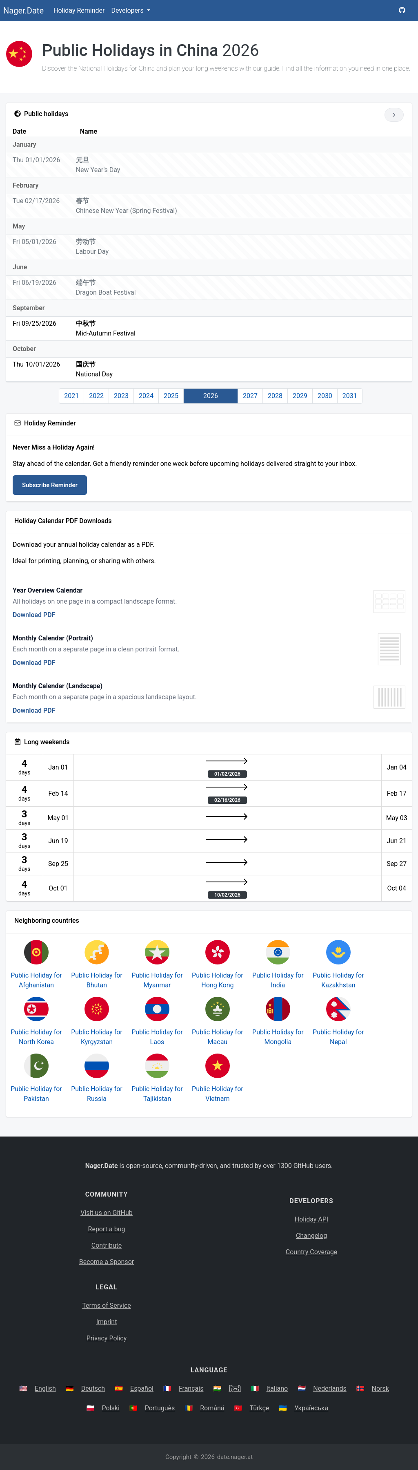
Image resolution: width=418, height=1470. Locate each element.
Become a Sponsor (106, 1262)
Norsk (380, 1388)
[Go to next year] (394, 115)
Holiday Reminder (79, 10)
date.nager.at (235, 1457)
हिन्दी (235, 1388)
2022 (96, 396)
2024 (146, 396)
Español (141, 1388)
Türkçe (259, 1408)
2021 (71, 396)
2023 (121, 396)
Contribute (106, 1245)
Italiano (277, 1388)
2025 (171, 396)
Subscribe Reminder (50, 485)
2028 (275, 396)
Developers (128, 10)
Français (191, 1388)
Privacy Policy (107, 1338)
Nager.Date (23, 11)
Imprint (106, 1322)
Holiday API (311, 1219)
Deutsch (93, 1388)
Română (212, 1408)
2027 (250, 396)
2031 (349, 396)
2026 (210, 396)
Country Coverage (311, 1252)
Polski (111, 1408)
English (45, 1388)
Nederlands (330, 1388)
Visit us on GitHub (106, 1213)
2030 (325, 396)
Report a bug (106, 1229)
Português (160, 1408)
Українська (311, 1408)
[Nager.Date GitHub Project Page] (402, 10)
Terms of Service (106, 1305)
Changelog (311, 1236)
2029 (300, 396)
